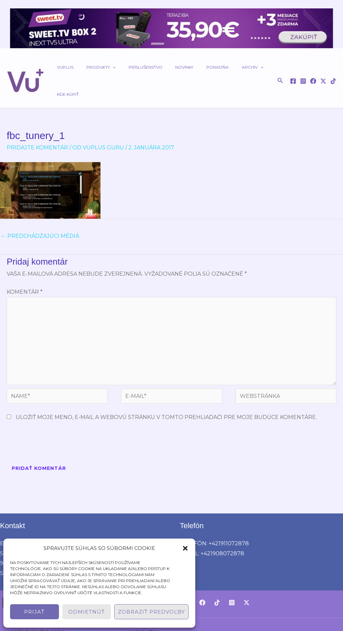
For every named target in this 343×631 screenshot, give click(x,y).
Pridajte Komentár (37, 120)
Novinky (167, 67)
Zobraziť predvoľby (151, 612)
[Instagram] (303, 67)
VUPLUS (63, 67)
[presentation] (58, 417)
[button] (185, 548)
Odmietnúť (86, 612)
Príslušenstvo (133, 67)
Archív (225, 67)
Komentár (25, 265)
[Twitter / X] (323, 67)
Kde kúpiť (255, 67)
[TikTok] (333, 67)
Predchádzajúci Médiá (40, 209)
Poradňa (195, 67)
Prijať (34, 612)
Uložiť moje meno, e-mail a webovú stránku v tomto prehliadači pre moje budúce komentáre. (166, 390)
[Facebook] (293, 67)
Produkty (93, 67)
